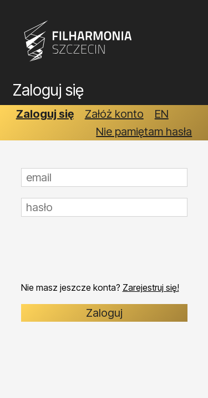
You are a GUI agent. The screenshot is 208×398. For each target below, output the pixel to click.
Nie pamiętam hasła (144, 131)
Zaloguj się (45, 114)
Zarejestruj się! (151, 287)
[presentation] (105, 249)
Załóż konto (114, 114)
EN (162, 114)
